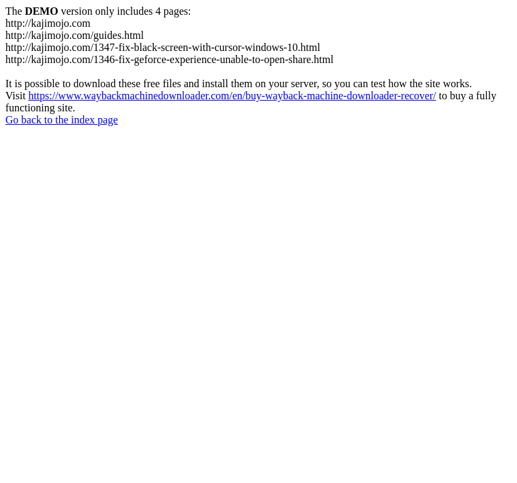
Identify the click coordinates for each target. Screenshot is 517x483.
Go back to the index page (61, 119)
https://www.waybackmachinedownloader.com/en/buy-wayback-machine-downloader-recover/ (232, 95)
